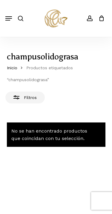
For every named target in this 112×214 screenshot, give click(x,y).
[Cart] (100, 18)
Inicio (12, 67)
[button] (8, 18)
